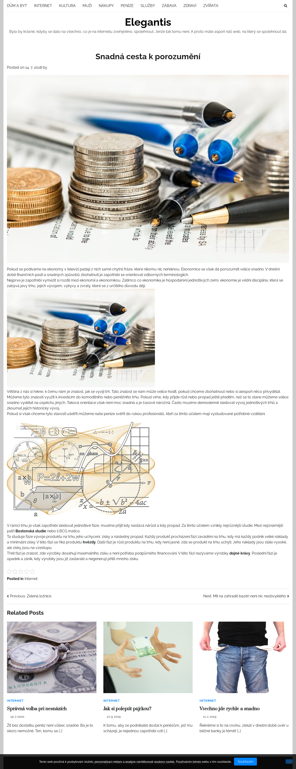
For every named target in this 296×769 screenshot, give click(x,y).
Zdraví (189, 5)
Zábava (169, 5)
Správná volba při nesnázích (37, 709)
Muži (87, 5)
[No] (289, 761)
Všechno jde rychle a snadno (229, 709)
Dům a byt (17, 5)
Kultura (67, 5)
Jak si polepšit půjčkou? (127, 709)
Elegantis (148, 22)
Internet (43, 5)
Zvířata (210, 5)
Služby (148, 5)
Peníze (127, 5)
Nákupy (106, 5)
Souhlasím (245, 761)
